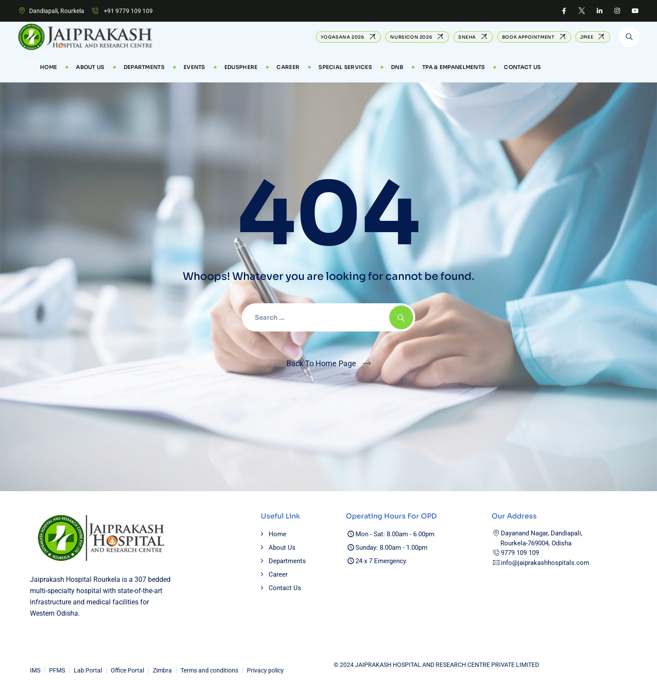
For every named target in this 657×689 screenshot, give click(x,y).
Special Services (345, 67)
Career (278, 574)
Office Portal (127, 670)
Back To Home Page (321, 363)
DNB (397, 67)
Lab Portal (88, 670)
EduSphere (241, 67)
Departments (144, 67)
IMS (35, 670)
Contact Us (522, 67)
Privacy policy (265, 670)
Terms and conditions (209, 670)
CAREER (287, 67)
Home (48, 67)
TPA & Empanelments (453, 67)
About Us (90, 67)
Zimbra (162, 670)
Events (194, 67)
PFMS (57, 670)
